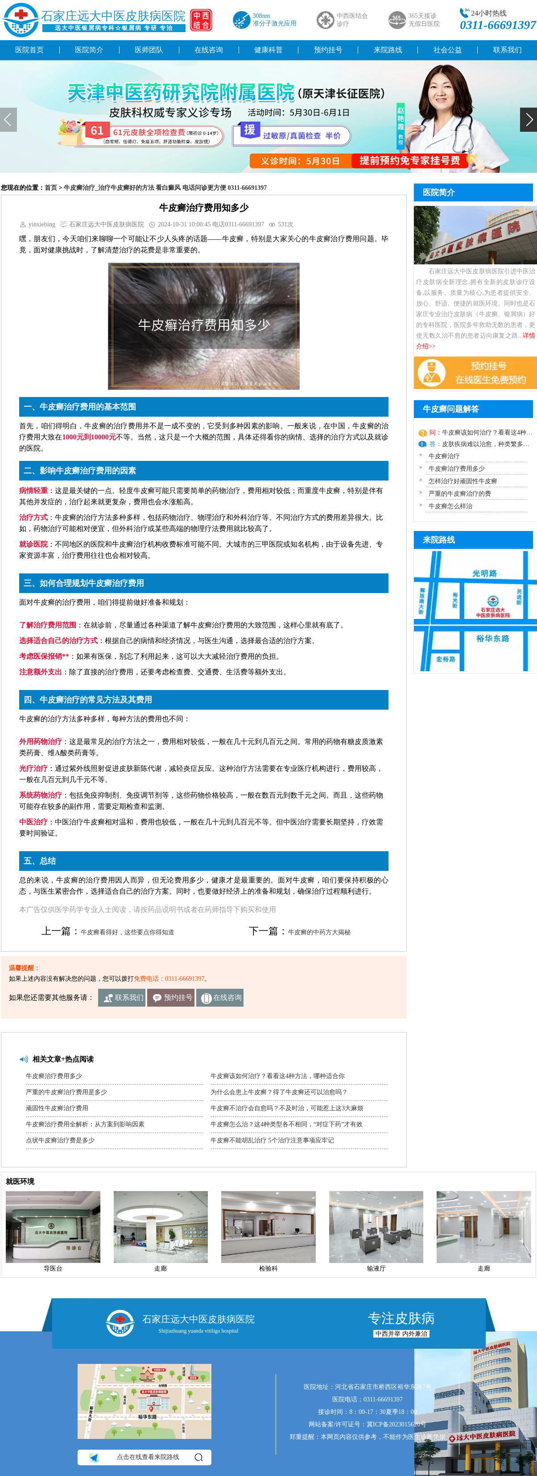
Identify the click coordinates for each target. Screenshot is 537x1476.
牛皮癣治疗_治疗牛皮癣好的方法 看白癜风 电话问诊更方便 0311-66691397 (165, 187)
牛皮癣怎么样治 (450, 506)
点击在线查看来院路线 (145, 1457)
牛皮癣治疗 (444, 456)
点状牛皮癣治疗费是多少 (60, 1140)
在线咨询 (208, 50)
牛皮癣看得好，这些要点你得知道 (127, 932)
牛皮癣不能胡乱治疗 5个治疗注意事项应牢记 (272, 1140)
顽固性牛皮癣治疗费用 (57, 1108)
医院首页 (29, 50)
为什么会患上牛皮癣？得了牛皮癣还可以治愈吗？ (279, 1092)
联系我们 (129, 997)
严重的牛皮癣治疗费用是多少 (66, 1092)
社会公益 (448, 50)
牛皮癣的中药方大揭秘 (319, 932)
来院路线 (388, 50)
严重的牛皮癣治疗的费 (460, 493)
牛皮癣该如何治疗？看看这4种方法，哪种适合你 (278, 1076)
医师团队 (149, 50)
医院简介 (89, 50)
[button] (528, 120)
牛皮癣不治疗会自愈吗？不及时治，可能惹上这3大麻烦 (287, 1108)
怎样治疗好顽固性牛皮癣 (463, 481)
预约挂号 (328, 50)
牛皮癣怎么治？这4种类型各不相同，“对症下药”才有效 (287, 1124)
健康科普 (268, 50)
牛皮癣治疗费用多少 (54, 1076)
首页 (51, 187)
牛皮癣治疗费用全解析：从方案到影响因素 (85, 1124)
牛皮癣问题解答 (451, 409)
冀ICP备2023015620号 (396, 1424)
